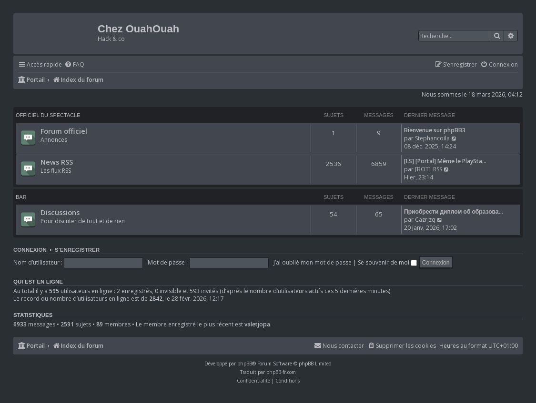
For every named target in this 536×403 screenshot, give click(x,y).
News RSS (56, 162)
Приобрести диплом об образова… (453, 211)
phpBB (244, 363)
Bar (21, 197)
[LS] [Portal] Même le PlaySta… (445, 161)
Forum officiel (63, 131)
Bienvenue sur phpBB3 (434, 130)
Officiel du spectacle (48, 115)
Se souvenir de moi (387, 262)
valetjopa (257, 324)
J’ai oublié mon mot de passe (312, 262)
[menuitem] (74, 65)
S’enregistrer (77, 250)
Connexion (30, 250)
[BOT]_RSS (428, 169)
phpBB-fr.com (281, 372)
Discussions (60, 212)
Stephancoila (432, 138)
